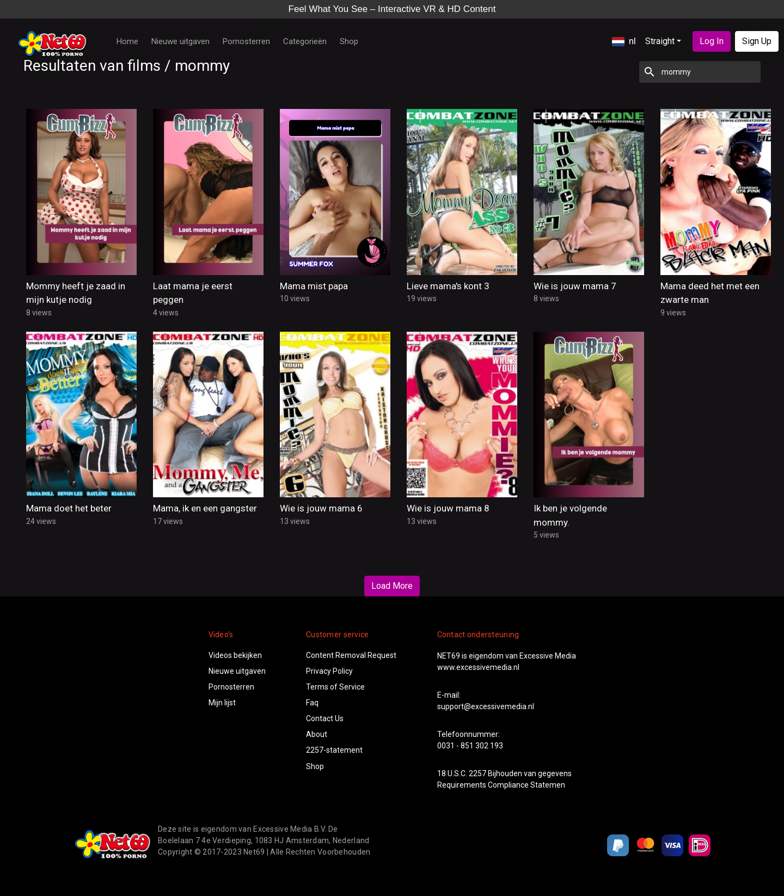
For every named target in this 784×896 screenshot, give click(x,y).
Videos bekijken (235, 655)
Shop (349, 41)
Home (127, 41)
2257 (477, 773)
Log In (712, 41)
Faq (312, 702)
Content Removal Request (351, 655)
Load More (392, 586)
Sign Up (756, 41)
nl (624, 40)
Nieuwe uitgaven (180, 41)
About (316, 734)
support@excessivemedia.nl (485, 706)
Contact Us (325, 718)
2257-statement (334, 750)
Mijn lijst (222, 702)
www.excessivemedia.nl (478, 667)
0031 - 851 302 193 (470, 745)
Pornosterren (246, 41)
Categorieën (305, 41)
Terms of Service (335, 686)
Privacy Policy (329, 671)
